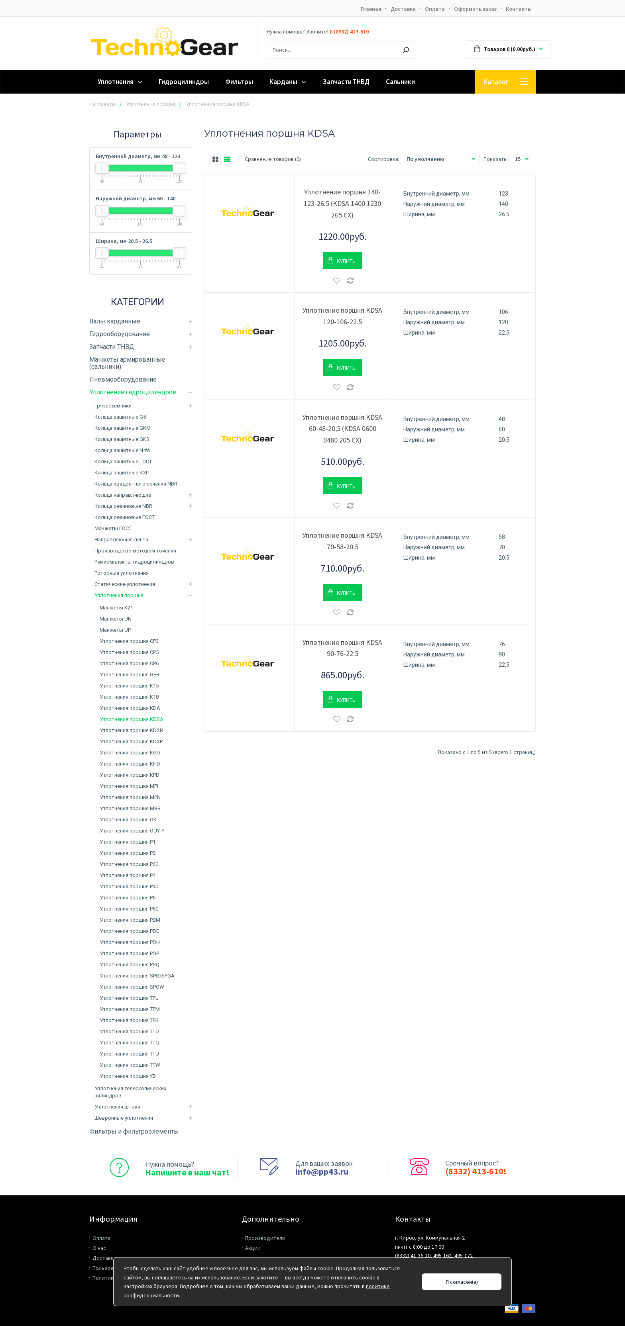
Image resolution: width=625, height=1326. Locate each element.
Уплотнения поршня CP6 (129, 663)
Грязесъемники (113, 406)
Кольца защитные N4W (122, 450)
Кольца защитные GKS (121, 439)
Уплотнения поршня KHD (130, 764)
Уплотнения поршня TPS (129, 1020)
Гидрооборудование (119, 334)
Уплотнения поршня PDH (130, 942)
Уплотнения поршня (151, 104)
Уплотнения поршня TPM (130, 1009)
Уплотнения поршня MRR (130, 808)
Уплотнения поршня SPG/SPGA (137, 976)
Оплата (435, 8)
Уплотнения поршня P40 (129, 886)
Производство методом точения (135, 551)
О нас (99, 1248)
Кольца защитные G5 (120, 417)
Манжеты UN (116, 619)
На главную (102, 104)
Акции (253, 1248)
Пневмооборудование (123, 379)
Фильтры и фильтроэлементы (134, 1131)
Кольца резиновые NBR (123, 506)
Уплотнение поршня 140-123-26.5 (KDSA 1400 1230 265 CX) (342, 203)
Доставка (403, 8)
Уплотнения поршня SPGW (132, 987)
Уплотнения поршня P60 (129, 909)
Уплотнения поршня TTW (130, 1065)
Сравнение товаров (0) (273, 159)
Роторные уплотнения (121, 573)
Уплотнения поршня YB (128, 1076)
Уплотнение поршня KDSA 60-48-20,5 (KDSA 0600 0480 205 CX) (342, 429)
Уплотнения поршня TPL (129, 998)
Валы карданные (114, 321)
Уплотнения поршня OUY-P (132, 831)
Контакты (519, 8)
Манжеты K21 (116, 608)
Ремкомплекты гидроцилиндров (134, 562)
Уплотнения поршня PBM (130, 920)
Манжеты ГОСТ (113, 528)
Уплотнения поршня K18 (129, 697)
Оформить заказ (475, 8)
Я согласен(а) (462, 1281)
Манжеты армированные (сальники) (127, 363)
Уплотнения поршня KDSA (131, 719)
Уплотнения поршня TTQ (129, 1043)
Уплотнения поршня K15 (129, 686)
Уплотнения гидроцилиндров (133, 392)
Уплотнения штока (117, 1107)
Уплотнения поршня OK (128, 820)
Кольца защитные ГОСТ (123, 461)
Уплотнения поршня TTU (129, 1054)
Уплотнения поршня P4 (127, 875)
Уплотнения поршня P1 (127, 842)
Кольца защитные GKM (122, 428)
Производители (265, 1238)
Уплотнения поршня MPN (130, 797)
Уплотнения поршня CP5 (129, 652)
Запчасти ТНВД (111, 347)
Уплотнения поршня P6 (127, 898)
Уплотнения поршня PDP (129, 953)
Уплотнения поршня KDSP (131, 741)
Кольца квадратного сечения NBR (135, 484)
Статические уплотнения (124, 584)
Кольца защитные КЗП (121, 473)
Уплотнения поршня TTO (129, 1031)
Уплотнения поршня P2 (127, 853)
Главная (371, 8)
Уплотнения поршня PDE (129, 931)
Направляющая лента (121, 540)
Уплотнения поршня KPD (129, 775)
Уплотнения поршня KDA (130, 708)
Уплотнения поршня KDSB (131, 730)
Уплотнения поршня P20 (129, 864)
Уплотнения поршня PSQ (129, 965)
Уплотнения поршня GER (129, 675)
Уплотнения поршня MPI (129, 786)
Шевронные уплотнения (123, 1118)
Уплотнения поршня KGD (130, 753)
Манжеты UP (115, 630)
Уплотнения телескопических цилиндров (130, 1092)
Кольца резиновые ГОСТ (124, 517)
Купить (346, 260)
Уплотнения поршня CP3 (129, 641)
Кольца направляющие (122, 495)
